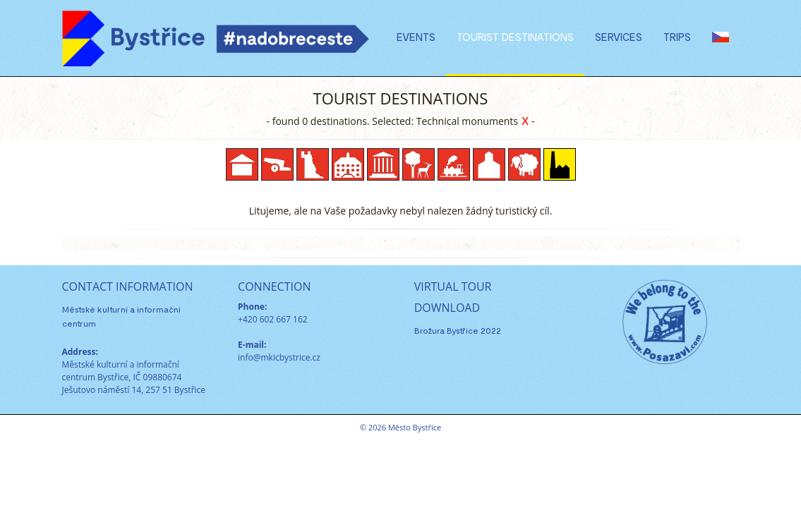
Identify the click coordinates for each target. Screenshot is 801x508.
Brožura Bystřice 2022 (457, 330)
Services (618, 36)
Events (416, 36)
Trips (677, 36)
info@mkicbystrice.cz (279, 357)
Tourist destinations (515, 36)
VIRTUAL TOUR (453, 286)
